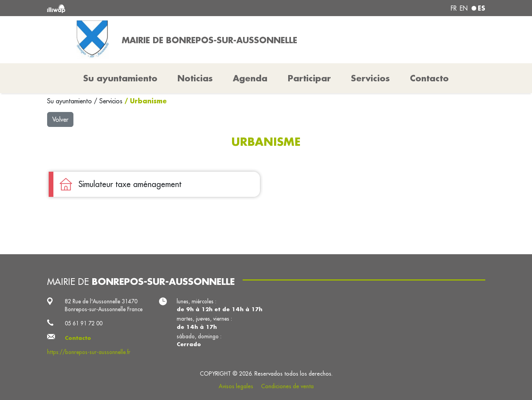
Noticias (195, 78)
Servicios (111, 101)
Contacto (429, 78)
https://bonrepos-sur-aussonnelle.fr (88, 352)
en (464, 8)
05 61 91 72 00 (83, 323)
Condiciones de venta (287, 386)
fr (454, 8)
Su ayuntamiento (70, 101)
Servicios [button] (370, 78)
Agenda (250, 78)
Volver (60, 119)
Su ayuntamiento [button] (120, 78)
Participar (309, 78)
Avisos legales (236, 386)
